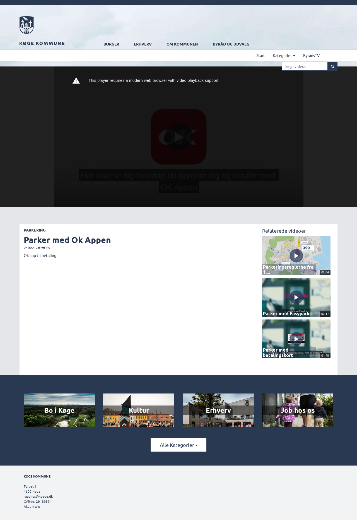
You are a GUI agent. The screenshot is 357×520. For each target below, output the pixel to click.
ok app (29, 247)
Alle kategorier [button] (178, 445)
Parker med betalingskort (287, 354)
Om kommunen (182, 43)
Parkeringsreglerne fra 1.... (288, 271)
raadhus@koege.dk (38, 496)
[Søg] (332, 66)
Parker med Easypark (283, 313)
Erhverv (143, 43)
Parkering (35, 229)
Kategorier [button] (284, 55)
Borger (111, 43)
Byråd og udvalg (231, 43)
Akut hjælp (32, 506)
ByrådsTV (311, 55)
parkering (42, 247)
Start (260, 55)
